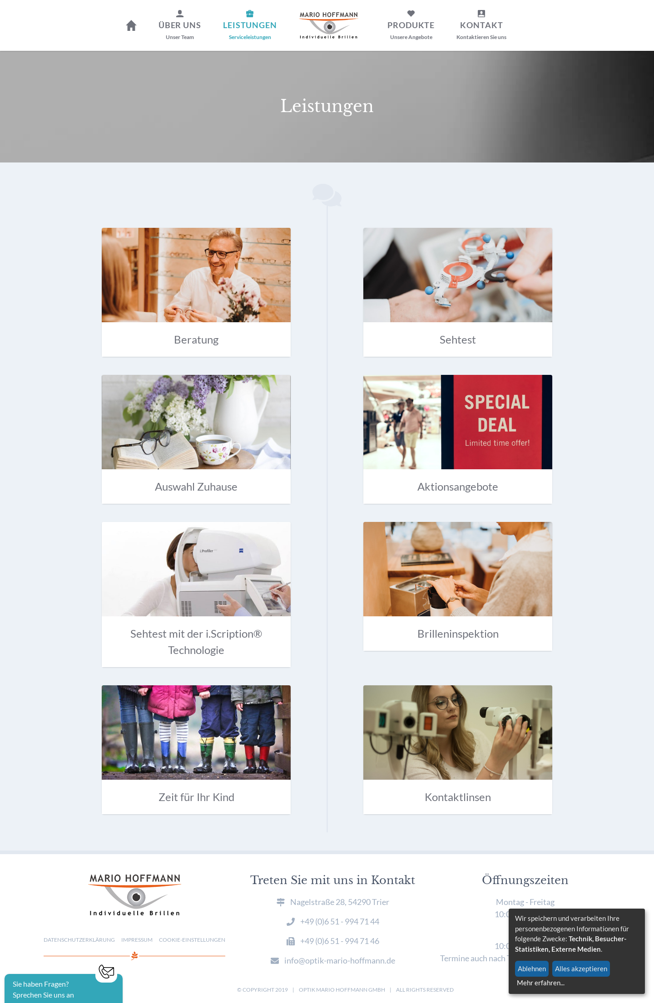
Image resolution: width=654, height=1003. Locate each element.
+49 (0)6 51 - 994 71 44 (339, 921)
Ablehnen (532, 968)
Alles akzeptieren (581, 968)
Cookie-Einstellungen (192, 939)
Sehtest (458, 339)
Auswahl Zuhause (196, 486)
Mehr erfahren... (541, 982)
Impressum (137, 939)
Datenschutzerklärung (79, 939)
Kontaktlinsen (458, 796)
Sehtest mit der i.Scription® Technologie (196, 641)
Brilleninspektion (458, 633)
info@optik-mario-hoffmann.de (339, 960)
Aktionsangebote (457, 486)
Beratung (196, 339)
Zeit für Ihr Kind (196, 796)
